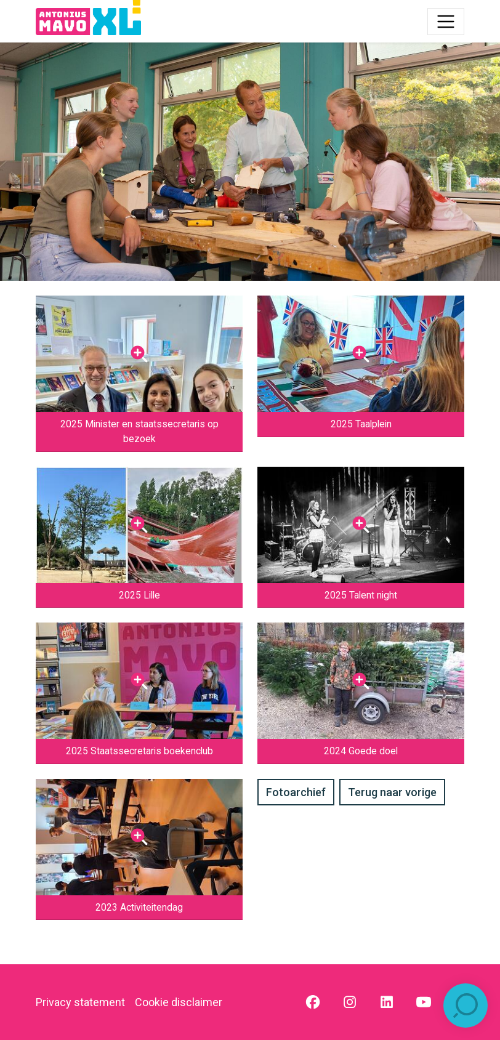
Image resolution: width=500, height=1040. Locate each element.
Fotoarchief (296, 792)
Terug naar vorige (392, 792)
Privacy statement (80, 1002)
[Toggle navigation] (445, 21)
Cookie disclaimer (178, 1002)
